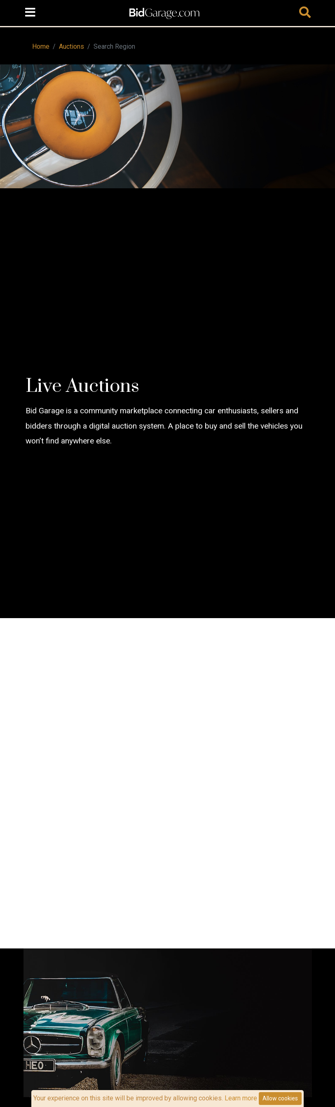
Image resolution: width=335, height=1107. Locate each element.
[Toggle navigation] (30, 13)
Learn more (241, 1098)
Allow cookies (280, 1098)
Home (40, 46)
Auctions (71, 46)
